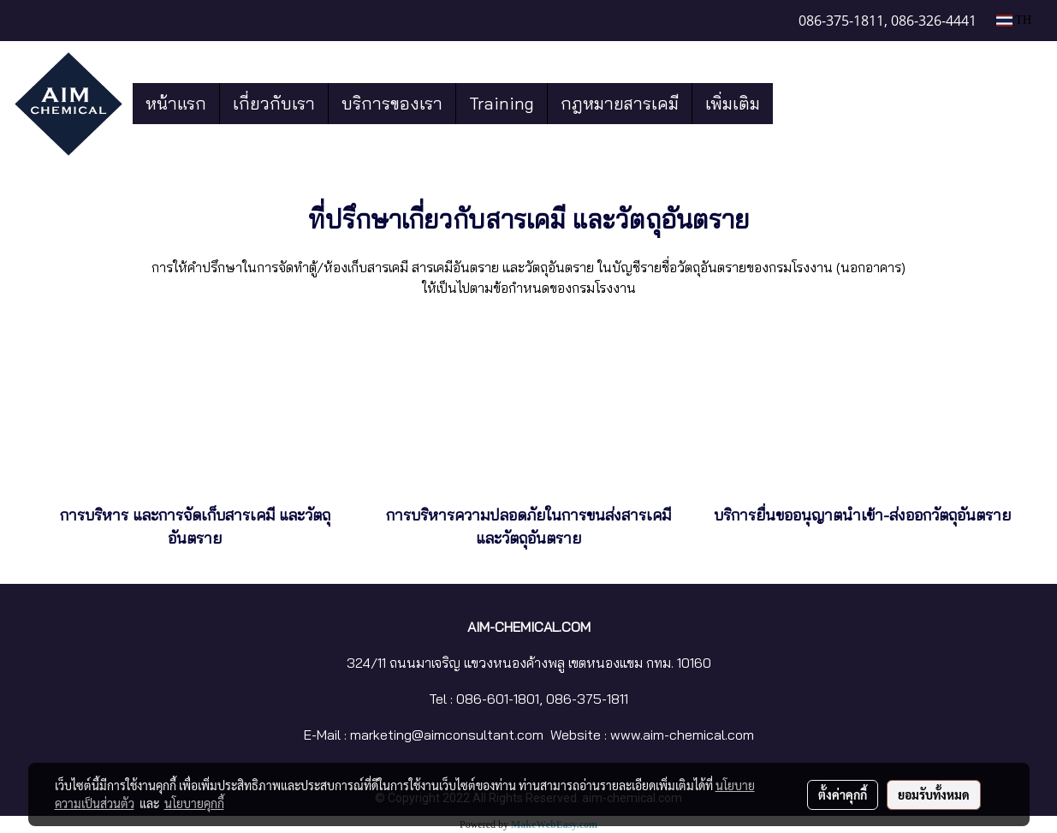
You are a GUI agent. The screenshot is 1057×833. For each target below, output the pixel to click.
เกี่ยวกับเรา (274, 103)
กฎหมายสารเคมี (620, 103)
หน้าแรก (175, 103)
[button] (788, 103)
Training (501, 103)
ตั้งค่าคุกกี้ (842, 794)
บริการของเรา (391, 103)
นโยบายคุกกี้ (194, 803)
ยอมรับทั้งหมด (934, 794)
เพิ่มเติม (732, 103)
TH (1013, 20)
